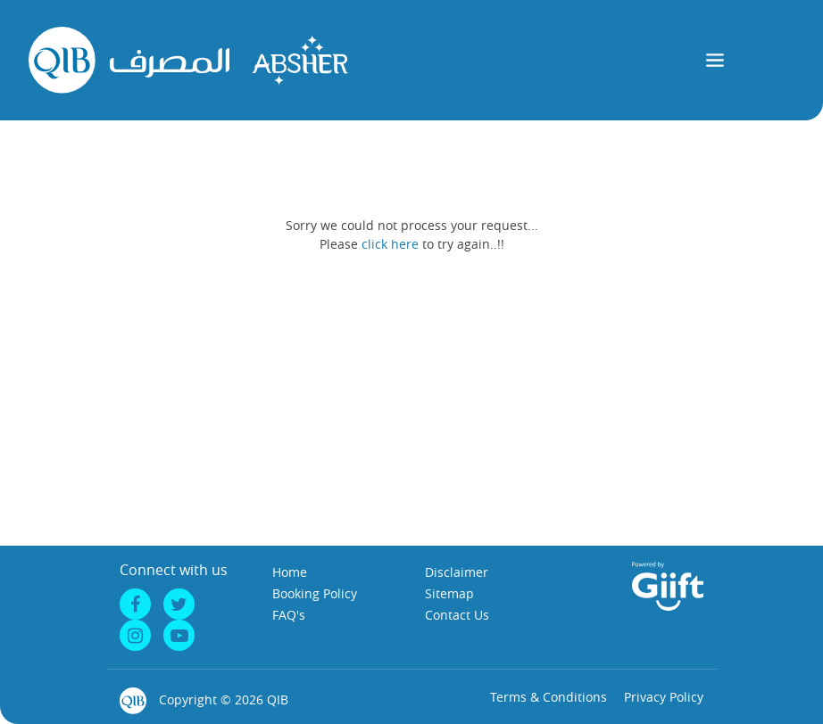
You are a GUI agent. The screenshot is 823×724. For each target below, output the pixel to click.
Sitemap (449, 593)
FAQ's (288, 614)
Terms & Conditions (548, 696)
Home (289, 572)
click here (390, 243)
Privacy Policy (663, 696)
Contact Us (457, 614)
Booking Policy (314, 593)
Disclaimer (456, 572)
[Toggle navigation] (715, 60)
